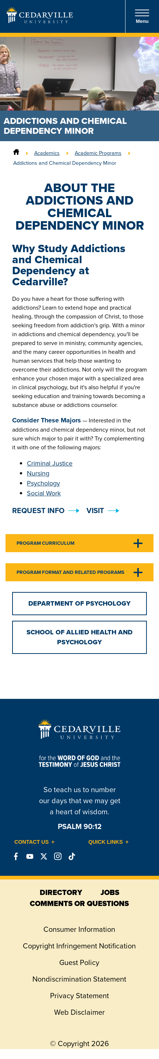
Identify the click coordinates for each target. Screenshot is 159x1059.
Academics (47, 153)
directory (61, 892)
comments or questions (79, 903)
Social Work (44, 493)
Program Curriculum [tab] (45, 543)
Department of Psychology (79, 603)
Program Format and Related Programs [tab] (70, 572)
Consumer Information (79, 929)
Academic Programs (98, 153)
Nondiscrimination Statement (79, 979)
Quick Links (105, 842)
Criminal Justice (50, 463)
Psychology (43, 483)
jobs (109, 892)
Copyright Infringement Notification (79, 945)
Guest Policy (79, 962)
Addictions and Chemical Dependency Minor (64, 163)
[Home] (16, 153)
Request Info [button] (38, 510)
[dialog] (137, 1037)
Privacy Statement (79, 995)
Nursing (38, 473)
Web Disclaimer (79, 1012)
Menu (142, 16)
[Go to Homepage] (40, 21)
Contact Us (31, 842)
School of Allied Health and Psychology (79, 637)
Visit (95, 510)
